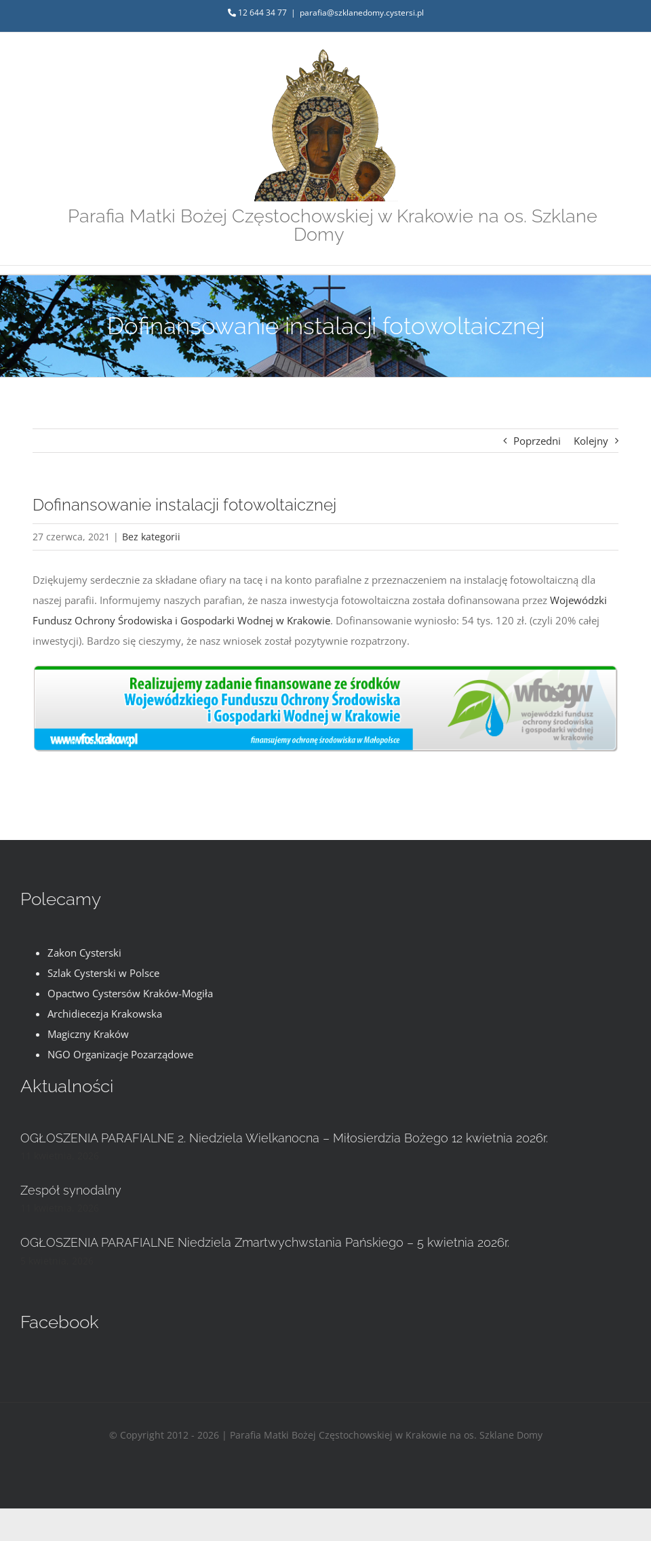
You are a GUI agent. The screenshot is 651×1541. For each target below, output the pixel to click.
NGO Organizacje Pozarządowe (120, 1054)
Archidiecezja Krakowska (104, 1013)
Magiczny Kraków (88, 1034)
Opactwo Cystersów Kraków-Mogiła (130, 993)
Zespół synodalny (70, 1190)
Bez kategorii (151, 536)
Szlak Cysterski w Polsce (103, 973)
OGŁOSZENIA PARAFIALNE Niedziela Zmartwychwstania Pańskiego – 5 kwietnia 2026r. (264, 1242)
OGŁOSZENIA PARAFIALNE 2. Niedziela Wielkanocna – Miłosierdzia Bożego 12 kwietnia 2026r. (284, 1138)
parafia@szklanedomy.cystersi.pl (362, 12)
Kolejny (591, 440)
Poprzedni (537, 440)
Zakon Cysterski (84, 952)
